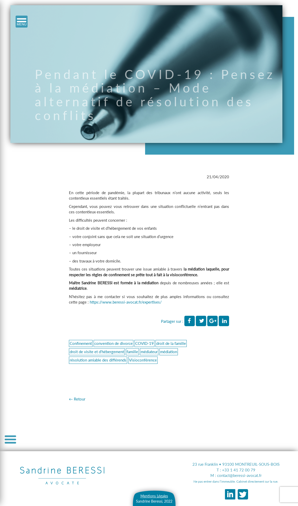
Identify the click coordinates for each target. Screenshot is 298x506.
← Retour (77, 399)
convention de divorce (113, 343)
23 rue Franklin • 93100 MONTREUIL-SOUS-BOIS (236, 464)
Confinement (81, 343)
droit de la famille (171, 343)
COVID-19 (144, 343)
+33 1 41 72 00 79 (238, 470)
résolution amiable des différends (98, 360)
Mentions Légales (154, 496)
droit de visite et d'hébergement (97, 351)
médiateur (149, 351)
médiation (168, 351)
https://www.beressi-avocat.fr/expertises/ (126, 302)
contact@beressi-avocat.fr (239, 475)
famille (132, 351)
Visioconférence (143, 360)
